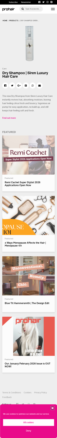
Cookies (27, 392)
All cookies (28, 422)
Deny (28, 431)
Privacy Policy (40, 392)
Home (5, 20)
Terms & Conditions (11, 392)
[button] (52, 408)
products (13, 20)
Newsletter (26, 2)
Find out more (9, 118)
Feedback (7, 397)
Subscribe (13, 2)
